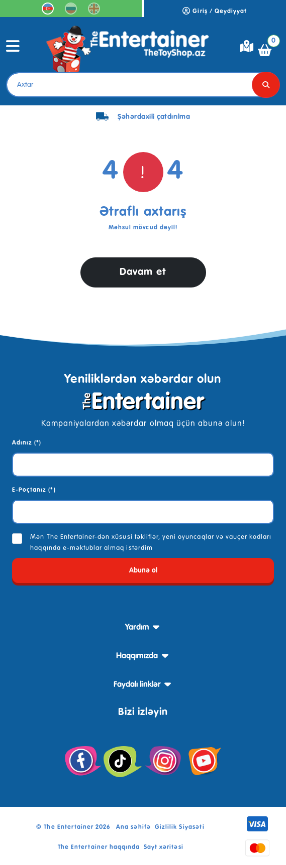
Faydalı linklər (137, 685)
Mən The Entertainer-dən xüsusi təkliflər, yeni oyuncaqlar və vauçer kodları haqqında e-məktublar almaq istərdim (150, 542)
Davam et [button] (143, 272)
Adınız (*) (26, 443)
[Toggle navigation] (13, 50)
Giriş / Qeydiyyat (214, 12)
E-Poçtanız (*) (34, 490)
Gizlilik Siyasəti (180, 827)
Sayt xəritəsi (163, 847)
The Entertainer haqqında (99, 847)
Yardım (137, 628)
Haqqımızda (137, 656)
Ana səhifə (133, 827)
